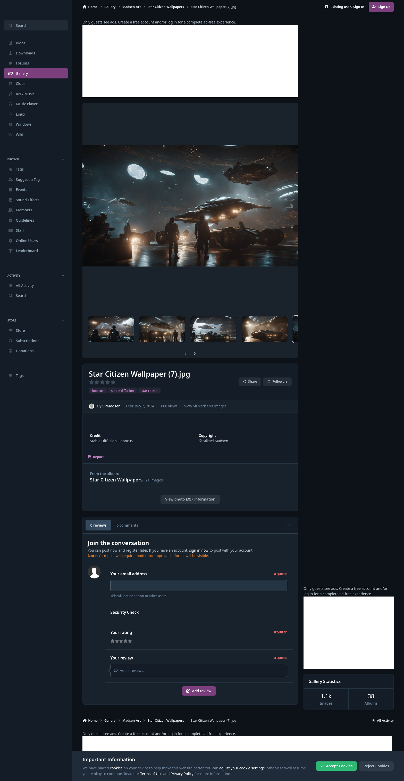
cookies (116, 768)
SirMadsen (111, 406)
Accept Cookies (336, 765)
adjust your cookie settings (242, 768)
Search (17, 25)
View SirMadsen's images (205, 406)
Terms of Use (151, 773)
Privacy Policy (182, 773)
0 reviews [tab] (98, 525)
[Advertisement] (190, 61)
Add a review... (129, 670)
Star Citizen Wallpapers (116, 480)
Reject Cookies (376, 765)
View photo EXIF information (190, 499)
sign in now (198, 550)
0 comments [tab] (127, 525)
